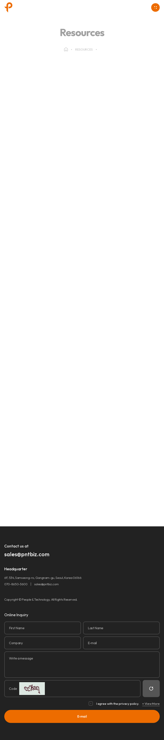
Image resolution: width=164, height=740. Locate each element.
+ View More (151, 704)
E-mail (82, 716)
